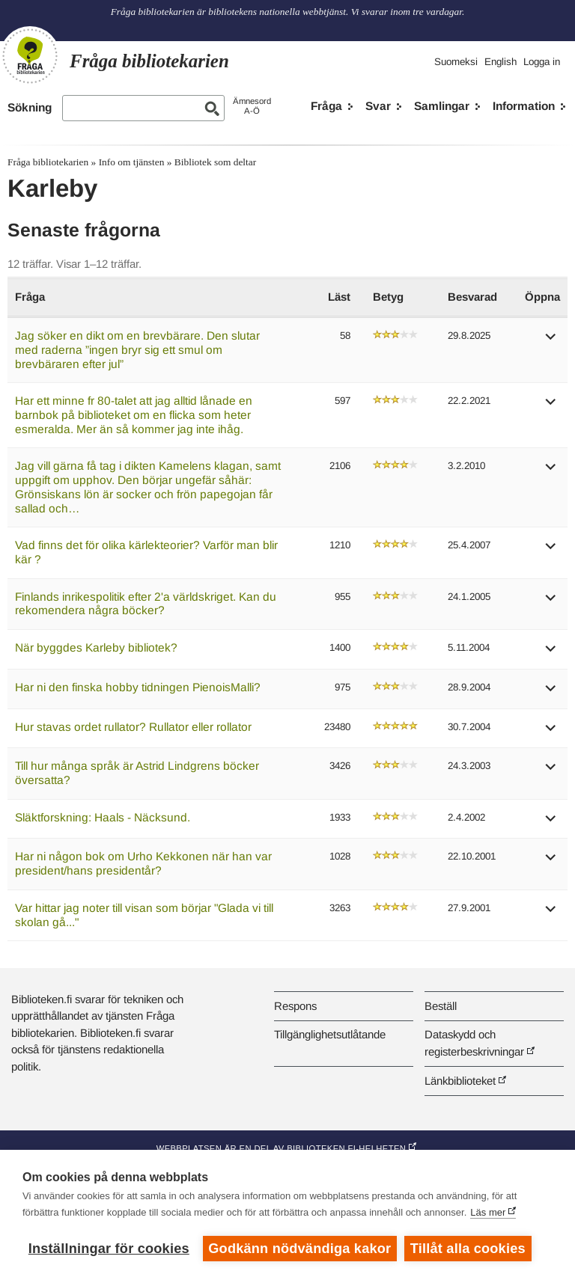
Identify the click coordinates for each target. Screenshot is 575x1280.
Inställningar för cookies (108, 1248)
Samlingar (441, 105)
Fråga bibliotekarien (47, 162)
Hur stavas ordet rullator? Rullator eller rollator (133, 726)
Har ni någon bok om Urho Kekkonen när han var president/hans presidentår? (143, 863)
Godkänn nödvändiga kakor (299, 1248)
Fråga (326, 105)
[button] (551, 341)
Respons (295, 1005)
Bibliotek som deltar (215, 162)
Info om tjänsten (132, 162)
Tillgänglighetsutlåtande (330, 1034)
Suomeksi (456, 61)
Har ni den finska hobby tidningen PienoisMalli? (138, 687)
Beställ (441, 1005)
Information (524, 105)
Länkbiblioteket (460, 1080)
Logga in (541, 61)
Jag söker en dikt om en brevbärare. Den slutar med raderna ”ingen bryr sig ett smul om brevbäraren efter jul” (137, 349)
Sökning (29, 107)
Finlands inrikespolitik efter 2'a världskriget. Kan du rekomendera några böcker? (145, 603)
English (500, 61)
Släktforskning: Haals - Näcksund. (102, 817)
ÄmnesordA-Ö (252, 106)
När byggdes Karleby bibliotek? (96, 647)
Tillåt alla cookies (468, 1248)
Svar (378, 105)
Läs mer (487, 1212)
